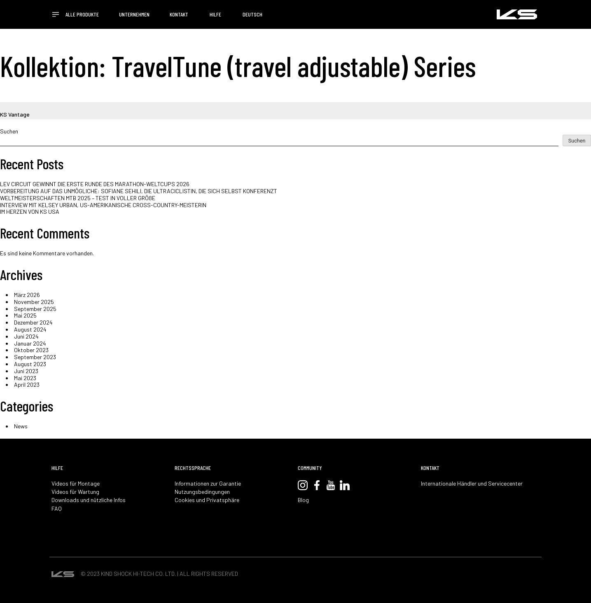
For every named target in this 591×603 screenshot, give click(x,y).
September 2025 (35, 308)
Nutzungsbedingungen (202, 491)
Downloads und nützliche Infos (88, 500)
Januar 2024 (30, 343)
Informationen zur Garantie (208, 483)
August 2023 (30, 363)
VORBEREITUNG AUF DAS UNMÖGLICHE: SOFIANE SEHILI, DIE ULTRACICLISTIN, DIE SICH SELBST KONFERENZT (138, 190)
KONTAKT (179, 14)
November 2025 (34, 301)
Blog (303, 500)
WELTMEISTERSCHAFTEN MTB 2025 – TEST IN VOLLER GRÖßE (77, 197)
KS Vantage (15, 114)
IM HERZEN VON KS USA (29, 211)
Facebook (317, 485)
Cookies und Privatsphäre (207, 500)
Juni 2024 (26, 336)
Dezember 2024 (33, 322)
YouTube (331, 485)
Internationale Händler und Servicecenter (472, 483)
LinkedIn (345, 485)
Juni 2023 (26, 370)
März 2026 (27, 294)
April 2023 (27, 384)
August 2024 (30, 329)
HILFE (215, 14)
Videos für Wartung (75, 491)
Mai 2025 (25, 315)
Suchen (9, 131)
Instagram (303, 485)
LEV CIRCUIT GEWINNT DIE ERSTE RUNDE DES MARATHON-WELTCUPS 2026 (94, 183)
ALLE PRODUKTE (82, 14)
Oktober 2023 (31, 349)
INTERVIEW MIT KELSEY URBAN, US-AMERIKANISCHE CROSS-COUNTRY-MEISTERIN (103, 204)
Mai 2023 (25, 377)
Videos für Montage (75, 483)
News (21, 426)
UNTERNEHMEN (134, 14)
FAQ (56, 508)
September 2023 (35, 356)
